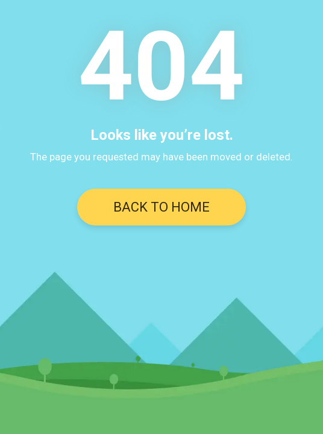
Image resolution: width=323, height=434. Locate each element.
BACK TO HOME (161, 207)
